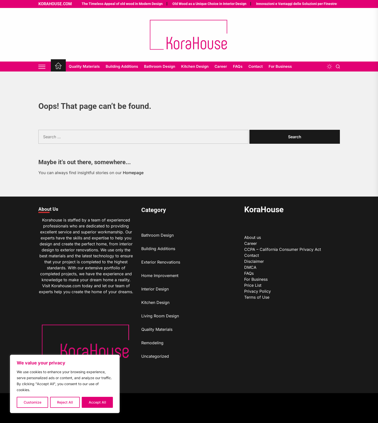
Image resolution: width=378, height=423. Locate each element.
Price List (252, 285)
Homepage (133, 172)
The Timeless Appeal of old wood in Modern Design (110, 4)
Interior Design (155, 288)
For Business (280, 66)
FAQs (237, 66)
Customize (32, 402)
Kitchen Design (195, 66)
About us (252, 237)
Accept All (97, 402)
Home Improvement (159, 275)
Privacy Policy (257, 291)
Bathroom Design (159, 66)
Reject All (65, 402)
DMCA (250, 267)
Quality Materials (84, 66)
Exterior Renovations (160, 262)
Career (221, 66)
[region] (65, 384)
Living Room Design (160, 315)
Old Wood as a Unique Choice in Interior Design (198, 4)
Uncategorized (155, 356)
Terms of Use (256, 297)
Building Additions (122, 66)
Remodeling (152, 342)
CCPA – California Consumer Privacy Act (282, 249)
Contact (255, 66)
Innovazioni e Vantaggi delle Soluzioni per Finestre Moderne (292, 4)
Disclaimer (254, 261)
